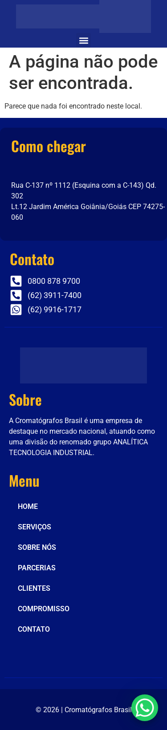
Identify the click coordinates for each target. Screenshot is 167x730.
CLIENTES (34, 588)
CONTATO (34, 629)
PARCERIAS (37, 568)
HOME (28, 506)
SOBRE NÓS (37, 547)
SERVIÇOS (34, 527)
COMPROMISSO (43, 609)
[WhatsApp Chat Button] (144, 707)
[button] (83, 40)
